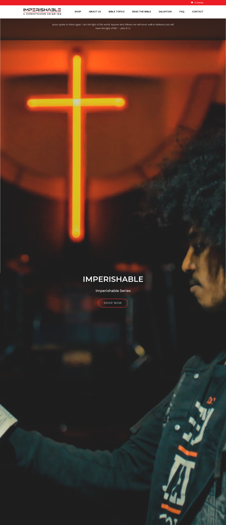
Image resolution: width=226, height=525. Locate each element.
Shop (78, 11)
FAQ (181, 11)
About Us (95, 11)
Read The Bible (141, 11)
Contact (197, 11)
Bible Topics (116, 11)
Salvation (165, 11)
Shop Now (113, 305)
